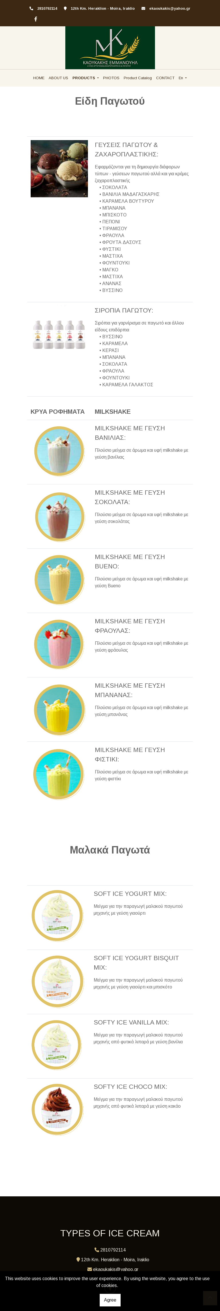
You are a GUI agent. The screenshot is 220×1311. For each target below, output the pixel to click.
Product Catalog (138, 78)
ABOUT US (58, 78)
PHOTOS (111, 78)
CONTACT (165, 78)
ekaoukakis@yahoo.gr (169, 8)
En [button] (181, 78)
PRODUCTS (84, 78)
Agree (110, 1300)
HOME (38, 78)
